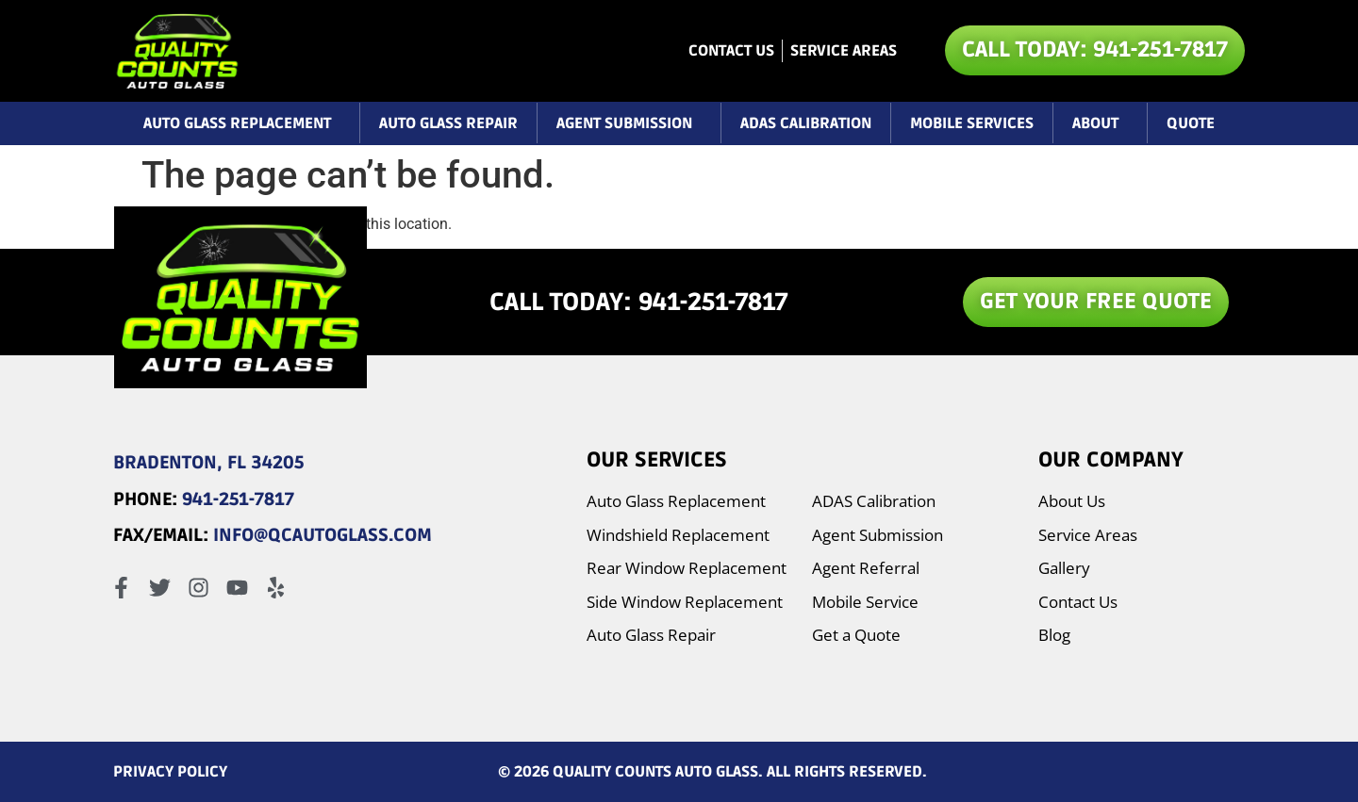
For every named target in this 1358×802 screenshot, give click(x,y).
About (1100, 123)
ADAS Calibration (805, 123)
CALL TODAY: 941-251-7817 (638, 302)
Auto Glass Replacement (241, 123)
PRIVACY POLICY (170, 771)
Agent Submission (629, 123)
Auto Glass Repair (448, 123)
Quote (1191, 123)
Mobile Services (972, 123)
